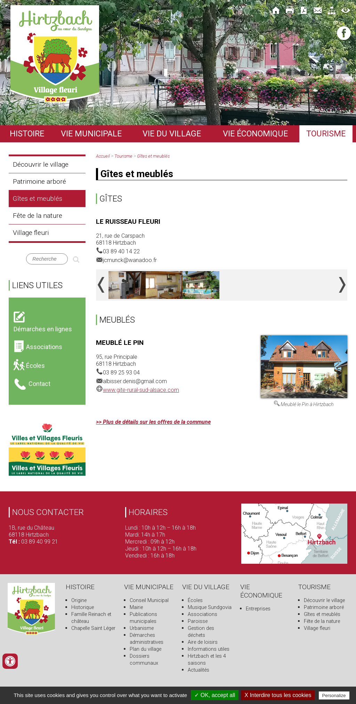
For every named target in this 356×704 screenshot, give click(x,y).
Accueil (103, 156)
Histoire (27, 134)
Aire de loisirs (203, 642)
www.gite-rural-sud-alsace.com (141, 390)
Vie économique (255, 134)
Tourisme (326, 134)
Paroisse (198, 621)
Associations (202, 614)
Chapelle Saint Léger (93, 628)
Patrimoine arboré (39, 181)
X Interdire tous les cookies (277, 695)
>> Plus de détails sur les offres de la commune (153, 422)
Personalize (334, 695)
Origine (79, 600)
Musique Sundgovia (210, 607)
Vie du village (172, 134)
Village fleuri (31, 233)
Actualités (198, 670)
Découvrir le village (40, 164)
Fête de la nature (37, 216)
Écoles (195, 600)
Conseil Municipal (149, 600)
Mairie (136, 607)
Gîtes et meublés (37, 199)
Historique (82, 607)
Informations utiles (208, 649)
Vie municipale (91, 134)
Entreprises (258, 609)
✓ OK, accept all (214, 695)
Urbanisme (142, 628)
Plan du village (145, 649)
